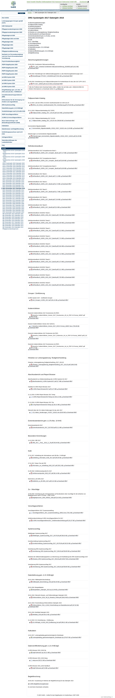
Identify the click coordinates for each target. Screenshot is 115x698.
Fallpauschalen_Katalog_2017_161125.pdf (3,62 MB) (46, 112)
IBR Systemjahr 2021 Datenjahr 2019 (13, 215)
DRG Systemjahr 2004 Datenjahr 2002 (13, 210)
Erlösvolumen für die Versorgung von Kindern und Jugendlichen (13, 100)
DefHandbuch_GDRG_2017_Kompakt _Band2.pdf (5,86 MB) (48, 160)
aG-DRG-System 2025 (8, 80)
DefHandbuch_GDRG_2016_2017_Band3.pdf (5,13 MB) (47, 230)
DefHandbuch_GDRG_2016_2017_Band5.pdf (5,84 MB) (47, 246)
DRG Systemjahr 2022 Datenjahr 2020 (13, 180)
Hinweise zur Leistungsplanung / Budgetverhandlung (44, 32)
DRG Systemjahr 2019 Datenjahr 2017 (13, 185)
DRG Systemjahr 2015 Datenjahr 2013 (13, 192)
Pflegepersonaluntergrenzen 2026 (12, 29)
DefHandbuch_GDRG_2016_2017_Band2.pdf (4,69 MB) (47, 222)
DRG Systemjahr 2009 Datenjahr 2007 (13, 202)
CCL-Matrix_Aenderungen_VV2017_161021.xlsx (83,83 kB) (48, 412)
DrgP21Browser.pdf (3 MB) (39, 668)
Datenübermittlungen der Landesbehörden (9, 141)
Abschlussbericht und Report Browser (41, 374)
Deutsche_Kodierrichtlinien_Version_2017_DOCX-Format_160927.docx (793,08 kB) (55, 326)
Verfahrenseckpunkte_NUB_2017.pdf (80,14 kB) (45, 473)
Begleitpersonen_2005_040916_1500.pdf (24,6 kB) (46, 497)
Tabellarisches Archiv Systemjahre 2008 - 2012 (14, 157)
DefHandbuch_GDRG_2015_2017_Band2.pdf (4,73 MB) (47, 261)
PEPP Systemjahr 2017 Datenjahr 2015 (14, 171)
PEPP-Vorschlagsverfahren (10, 114)
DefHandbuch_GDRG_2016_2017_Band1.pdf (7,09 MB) (47, 215)
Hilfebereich (60, 89)
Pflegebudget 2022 (7, 41)
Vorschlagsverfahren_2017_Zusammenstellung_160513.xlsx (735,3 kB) (51, 512)
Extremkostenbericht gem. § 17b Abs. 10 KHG (42, 36)
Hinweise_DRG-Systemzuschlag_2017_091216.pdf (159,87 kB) (49, 559)
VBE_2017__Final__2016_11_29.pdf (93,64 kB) (45, 442)
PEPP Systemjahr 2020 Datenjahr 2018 (14, 166)
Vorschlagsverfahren (35, 43)
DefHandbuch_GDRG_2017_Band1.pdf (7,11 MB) (45, 176)
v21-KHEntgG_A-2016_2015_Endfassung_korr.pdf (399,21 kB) (49, 622)
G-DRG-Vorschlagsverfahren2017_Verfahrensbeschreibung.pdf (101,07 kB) (53, 520)
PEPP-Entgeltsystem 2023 (10, 74)
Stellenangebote (46, 1)
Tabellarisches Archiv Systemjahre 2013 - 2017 (14, 154)
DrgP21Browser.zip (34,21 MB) (40, 652)
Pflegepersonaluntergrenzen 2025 (12, 32)
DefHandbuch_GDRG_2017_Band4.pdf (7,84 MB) (45, 199)
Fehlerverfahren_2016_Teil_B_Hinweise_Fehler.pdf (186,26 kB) (49, 597)
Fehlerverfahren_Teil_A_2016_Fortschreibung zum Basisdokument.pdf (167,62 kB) (55, 605)
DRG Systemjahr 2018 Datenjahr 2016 (13, 186)
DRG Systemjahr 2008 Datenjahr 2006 (13, 203)
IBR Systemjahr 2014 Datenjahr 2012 (13, 227)
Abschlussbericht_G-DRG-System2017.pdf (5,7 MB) (46, 381)
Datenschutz (65, 1)
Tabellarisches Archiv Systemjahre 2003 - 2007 (14, 160)
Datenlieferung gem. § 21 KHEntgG (39, 47)
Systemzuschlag (34, 45)
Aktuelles (38, 1)
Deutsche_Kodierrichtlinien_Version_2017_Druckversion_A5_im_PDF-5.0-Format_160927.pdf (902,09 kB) (58, 316)
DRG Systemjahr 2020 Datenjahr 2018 (13, 183)
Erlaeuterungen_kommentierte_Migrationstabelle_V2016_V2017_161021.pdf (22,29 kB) (56, 136)
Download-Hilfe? (34, 68)
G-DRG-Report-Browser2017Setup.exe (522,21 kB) (46, 397)
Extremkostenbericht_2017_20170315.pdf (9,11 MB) (46, 427)
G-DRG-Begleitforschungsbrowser (39, 684)
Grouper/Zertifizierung (35, 28)
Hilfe (75, 1)
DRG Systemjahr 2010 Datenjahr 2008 (13, 200)
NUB (30, 39)
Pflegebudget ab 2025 (8, 35)
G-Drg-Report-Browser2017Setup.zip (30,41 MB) (45, 404)
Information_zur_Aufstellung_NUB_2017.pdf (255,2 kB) (47, 465)
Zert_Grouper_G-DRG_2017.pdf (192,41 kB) (44, 300)
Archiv (30, 12)
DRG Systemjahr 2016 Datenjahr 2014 (13, 190)
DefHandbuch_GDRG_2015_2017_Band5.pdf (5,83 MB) (47, 285)
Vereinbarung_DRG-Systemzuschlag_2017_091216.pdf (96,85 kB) (50, 551)
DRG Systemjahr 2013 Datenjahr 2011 (13, 195)
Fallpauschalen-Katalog (36, 24)
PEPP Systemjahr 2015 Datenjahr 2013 (14, 175)
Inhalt (71, 1)
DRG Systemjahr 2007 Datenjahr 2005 (13, 205)
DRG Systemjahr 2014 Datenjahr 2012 (13, 193)
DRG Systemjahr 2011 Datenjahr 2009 (13, 198)
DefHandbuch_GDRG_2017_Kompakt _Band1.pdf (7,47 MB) (48, 153)
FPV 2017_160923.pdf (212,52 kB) (41, 84)
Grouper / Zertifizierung (36, 293)
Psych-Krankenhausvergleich (11, 61)
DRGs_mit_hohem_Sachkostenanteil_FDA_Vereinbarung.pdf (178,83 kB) (52, 105)
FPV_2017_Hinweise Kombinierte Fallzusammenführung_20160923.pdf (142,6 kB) (55, 66)
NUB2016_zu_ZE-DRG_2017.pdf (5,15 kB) (44, 481)
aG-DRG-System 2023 (8, 86)
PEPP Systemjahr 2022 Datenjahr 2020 (14, 163)
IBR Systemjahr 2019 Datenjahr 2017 (13, 218)
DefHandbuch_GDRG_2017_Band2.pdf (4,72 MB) (45, 184)
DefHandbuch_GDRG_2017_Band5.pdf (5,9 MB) (45, 207)
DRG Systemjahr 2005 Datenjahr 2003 (13, 208)
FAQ (3, 145)
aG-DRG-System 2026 (8, 77)
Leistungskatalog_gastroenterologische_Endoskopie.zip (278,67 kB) (50, 637)
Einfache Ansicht (82, 8)
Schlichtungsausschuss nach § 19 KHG (12, 133)
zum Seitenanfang (107, 697)
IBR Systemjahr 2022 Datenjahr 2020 (13, 213)
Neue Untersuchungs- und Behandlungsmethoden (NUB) (11, 121)
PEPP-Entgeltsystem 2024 (10, 71)
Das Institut (5, 17)
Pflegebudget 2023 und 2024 (10, 38)
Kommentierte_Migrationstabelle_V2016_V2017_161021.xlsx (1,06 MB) (52, 128)
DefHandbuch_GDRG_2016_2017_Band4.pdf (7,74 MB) (47, 238)
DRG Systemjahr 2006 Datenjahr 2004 (13, 207)
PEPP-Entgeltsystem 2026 (10, 64)
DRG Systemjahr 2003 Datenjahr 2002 (13, 212)
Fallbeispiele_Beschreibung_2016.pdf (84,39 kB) (45, 582)
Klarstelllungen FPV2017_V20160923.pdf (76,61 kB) (46, 76)
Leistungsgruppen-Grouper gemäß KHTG (12, 22)
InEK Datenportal (7, 26)
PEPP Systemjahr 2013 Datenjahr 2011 (14, 178)
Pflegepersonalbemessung (10, 51)
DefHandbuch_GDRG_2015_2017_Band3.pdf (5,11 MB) (47, 269)
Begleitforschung (34, 53)
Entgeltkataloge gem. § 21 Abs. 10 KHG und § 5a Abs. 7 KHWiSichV (12, 90)
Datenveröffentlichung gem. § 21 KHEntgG (41, 51)
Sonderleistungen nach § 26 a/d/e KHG (13, 111)
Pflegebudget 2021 (7, 45)
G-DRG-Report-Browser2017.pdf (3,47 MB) (44, 389)
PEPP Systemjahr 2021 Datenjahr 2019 (14, 165)
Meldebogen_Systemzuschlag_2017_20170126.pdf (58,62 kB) (49, 535)
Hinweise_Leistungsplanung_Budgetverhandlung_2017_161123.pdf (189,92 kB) (54, 364)
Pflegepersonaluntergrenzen (10, 229)
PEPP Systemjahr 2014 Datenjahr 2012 (14, 176)
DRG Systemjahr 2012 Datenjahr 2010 (13, 197)
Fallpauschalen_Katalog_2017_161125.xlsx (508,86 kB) (47, 120)
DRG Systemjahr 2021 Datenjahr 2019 (13, 181)
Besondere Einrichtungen (36, 37)
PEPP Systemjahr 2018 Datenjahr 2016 (14, 170)
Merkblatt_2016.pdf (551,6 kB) (40, 614)
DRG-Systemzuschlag (8, 105)
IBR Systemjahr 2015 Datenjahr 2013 (13, 225)
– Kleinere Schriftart (67, 8)
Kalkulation (32, 49)
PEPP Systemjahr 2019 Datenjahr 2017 (14, 168)
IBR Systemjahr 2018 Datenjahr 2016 (13, 220)
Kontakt (33, 1)
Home (28, 1)
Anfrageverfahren (7, 137)
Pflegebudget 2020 (7, 48)
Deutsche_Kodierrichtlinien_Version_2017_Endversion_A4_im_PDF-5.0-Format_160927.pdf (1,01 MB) (59, 336)
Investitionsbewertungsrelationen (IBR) (12, 95)
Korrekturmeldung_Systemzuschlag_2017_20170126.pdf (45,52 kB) (50, 543)
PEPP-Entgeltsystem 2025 (10, 67)
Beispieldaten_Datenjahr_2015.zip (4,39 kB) (44, 589)
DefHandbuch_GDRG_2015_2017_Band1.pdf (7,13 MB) (47, 254)
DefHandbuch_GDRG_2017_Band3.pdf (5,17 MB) (45, 191)
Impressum (58, 1)
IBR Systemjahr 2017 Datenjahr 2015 (13, 222)
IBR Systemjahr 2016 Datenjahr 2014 (13, 224)
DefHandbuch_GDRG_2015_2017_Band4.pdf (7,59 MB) (47, 277)
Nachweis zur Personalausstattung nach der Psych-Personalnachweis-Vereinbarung (12, 56)
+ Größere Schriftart (67, 6)
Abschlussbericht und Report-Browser (40, 34)
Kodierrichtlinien (33, 30)
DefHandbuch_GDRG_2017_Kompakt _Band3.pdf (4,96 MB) (48, 168)
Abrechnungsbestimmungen (37, 22)
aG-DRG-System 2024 (8, 83)
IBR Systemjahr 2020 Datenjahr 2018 (13, 217)
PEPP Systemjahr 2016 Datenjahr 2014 (14, 173)
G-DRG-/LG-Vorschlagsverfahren (12, 117)
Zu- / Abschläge (33, 41)
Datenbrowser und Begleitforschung (13, 129)
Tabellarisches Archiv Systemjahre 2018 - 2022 (14, 151)
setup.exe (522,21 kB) (38, 660)
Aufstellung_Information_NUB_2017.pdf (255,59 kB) (46, 457)
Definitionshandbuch (35, 26)
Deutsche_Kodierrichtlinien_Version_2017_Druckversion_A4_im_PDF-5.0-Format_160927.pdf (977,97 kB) (58, 347)
